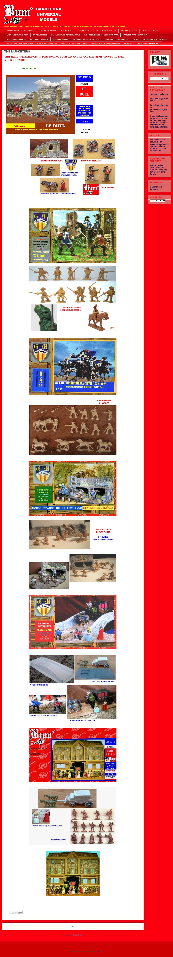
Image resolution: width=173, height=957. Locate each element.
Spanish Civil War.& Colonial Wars (117, 39)
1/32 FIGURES (28, 31)
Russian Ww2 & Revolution (47, 43)
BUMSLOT (128, 43)
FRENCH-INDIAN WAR (150, 31)
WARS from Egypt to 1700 (47, 31)
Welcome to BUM (13, 31)
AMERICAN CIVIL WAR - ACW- (17, 35)
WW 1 (136, 39)
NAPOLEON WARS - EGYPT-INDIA (135, 35)
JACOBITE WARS (85, 31)
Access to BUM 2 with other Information (105, 43)
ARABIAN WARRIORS (60, 39)
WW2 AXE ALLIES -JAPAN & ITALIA (74, 43)
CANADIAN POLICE (40, 35)
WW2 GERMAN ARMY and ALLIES (155, 39)
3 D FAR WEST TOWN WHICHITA (148, 43)
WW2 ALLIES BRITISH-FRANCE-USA (20, 43)
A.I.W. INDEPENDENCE (129, 31)
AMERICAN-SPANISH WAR (16, 39)
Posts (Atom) (78, 935)
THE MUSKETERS (67, 31)
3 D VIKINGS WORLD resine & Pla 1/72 (86, 39)
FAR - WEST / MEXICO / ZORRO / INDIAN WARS (101, 35)
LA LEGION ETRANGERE (39, 39)
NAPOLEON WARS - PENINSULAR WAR (65, 35)
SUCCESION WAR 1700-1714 (106, 31)
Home (73, 926)
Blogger (100, 952)
